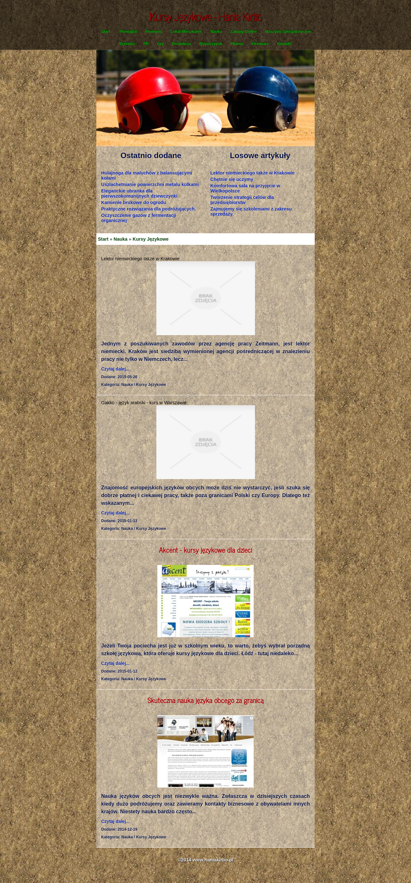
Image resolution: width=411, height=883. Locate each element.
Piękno (237, 43)
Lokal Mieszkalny (186, 31)
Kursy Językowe (151, 239)
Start (105, 31)
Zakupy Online (243, 31)
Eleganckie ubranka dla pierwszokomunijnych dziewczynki (139, 193)
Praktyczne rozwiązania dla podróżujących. (148, 208)
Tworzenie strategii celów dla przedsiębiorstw (242, 200)
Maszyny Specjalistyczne (288, 31)
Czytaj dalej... (115, 368)
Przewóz (127, 43)
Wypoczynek (210, 43)
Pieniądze (128, 31)
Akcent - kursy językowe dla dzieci (205, 549)
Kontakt (284, 43)
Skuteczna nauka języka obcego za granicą (205, 700)
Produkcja (181, 43)
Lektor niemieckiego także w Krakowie (252, 172)
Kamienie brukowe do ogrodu (133, 202)
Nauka (216, 31)
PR (146, 43)
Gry (160, 43)
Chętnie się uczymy (231, 179)
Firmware (260, 43)
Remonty (154, 31)
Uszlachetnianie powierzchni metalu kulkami (150, 184)
